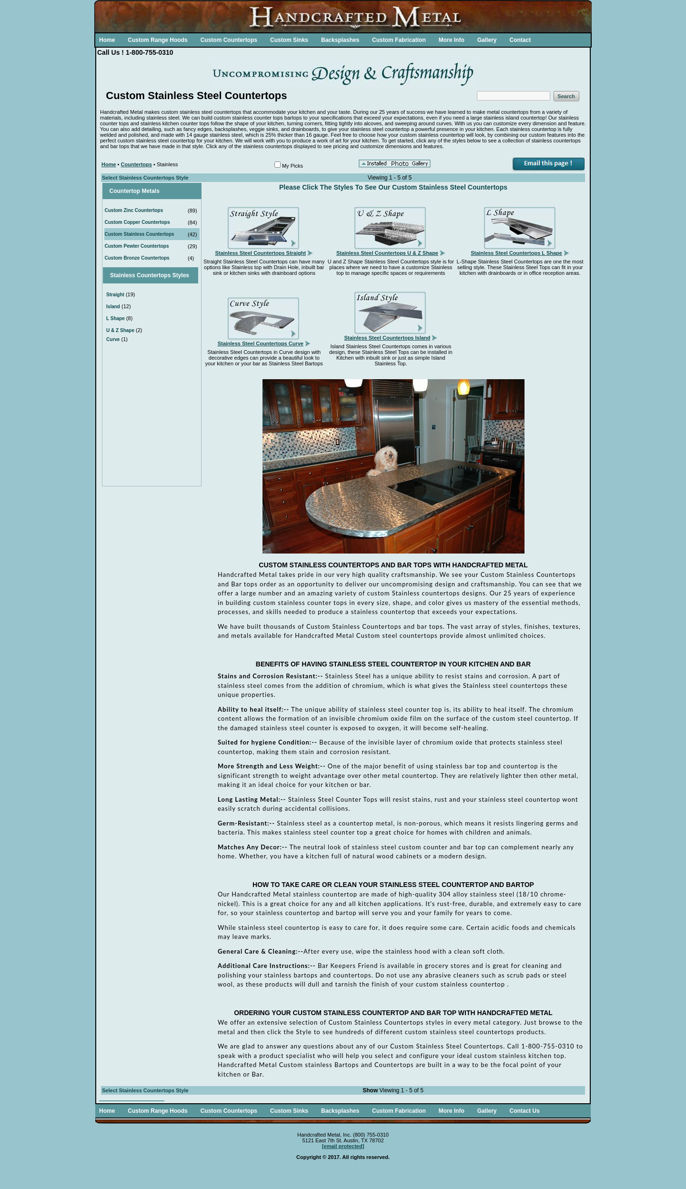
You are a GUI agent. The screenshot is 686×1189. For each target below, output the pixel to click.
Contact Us (524, 1111)
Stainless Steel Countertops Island (387, 338)
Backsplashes (340, 40)
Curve (113, 339)
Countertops (136, 164)
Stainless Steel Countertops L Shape (516, 253)
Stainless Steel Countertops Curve (260, 343)
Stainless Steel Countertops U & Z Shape (387, 253)
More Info (451, 40)
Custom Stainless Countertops (139, 234)
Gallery (487, 40)
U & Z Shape (120, 330)
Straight (115, 294)
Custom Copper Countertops (137, 222)
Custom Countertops (229, 40)
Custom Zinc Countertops (134, 210)
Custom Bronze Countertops (137, 258)
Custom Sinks (289, 40)
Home (107, 40)
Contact (520, 40)
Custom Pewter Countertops (137, 246)
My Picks (292, 166)
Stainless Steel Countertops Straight (260, 253)
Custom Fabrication (399, 40)
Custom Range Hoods (157, 40)
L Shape (115, 318)
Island (113, 306)
